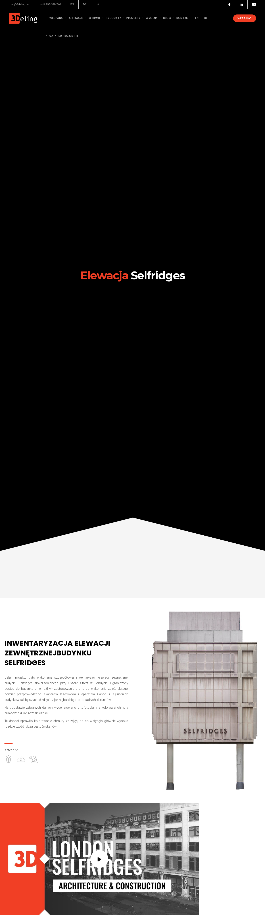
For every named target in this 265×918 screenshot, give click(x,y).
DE (84, 4)
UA (97, 4)
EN (72, 4)
